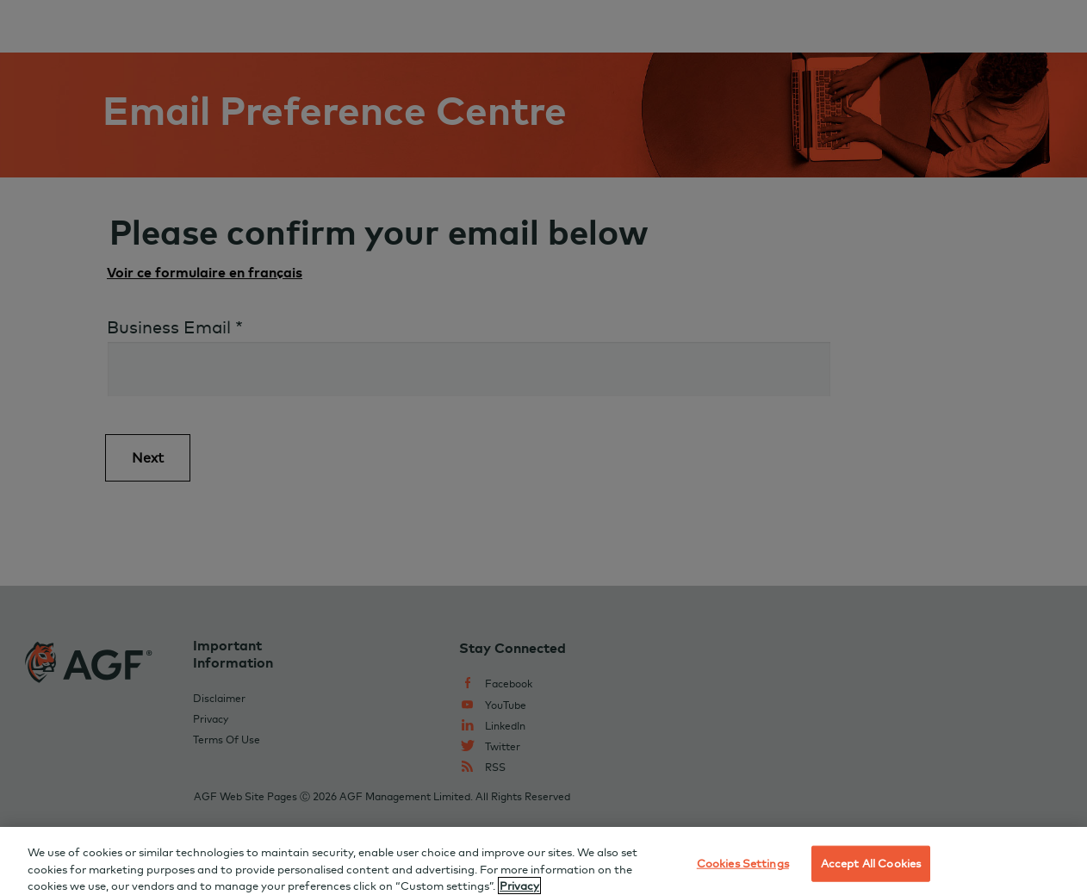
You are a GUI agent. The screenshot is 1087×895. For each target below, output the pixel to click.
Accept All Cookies (871, 869)
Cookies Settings (743, 869)
